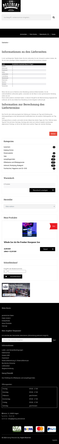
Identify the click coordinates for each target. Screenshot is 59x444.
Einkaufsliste (6, 321)
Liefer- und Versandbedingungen (12, 350)
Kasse (53, 34)
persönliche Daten (8, 315)
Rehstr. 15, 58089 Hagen (10, 413)
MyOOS (54, 440)
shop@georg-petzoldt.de (16, 419)
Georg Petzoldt (12, 438)
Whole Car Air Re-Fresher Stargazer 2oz (22, 242)
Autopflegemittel (9, 159)
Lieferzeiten (6, 366)
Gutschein (7, 147)
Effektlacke (16, 378)
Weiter (53, 134)
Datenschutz (6, 353)
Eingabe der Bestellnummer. (13, 269)
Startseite (5, 43)
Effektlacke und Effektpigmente (14, 162)
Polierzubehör (8, 153)
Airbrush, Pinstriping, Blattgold (13, 165)
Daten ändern (6, 318)
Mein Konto (33, 34)
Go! (54, 340)
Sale (5, 156)
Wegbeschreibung (7, 368)
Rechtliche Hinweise (8, 363)
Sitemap (4, 326)
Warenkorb (42, 34)
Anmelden (23, 34)
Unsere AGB (6, 355)
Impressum (5, 358)
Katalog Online (8, 150)
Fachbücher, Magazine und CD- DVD (15, 168)
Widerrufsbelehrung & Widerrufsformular (15, 361)
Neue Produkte (7, 323)
